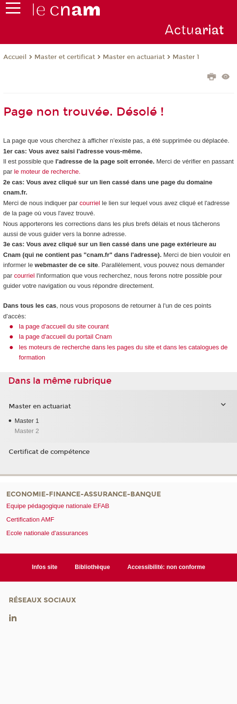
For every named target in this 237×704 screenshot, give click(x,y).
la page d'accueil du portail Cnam (65, 336)
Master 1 (186, 57)
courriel (89, 203)
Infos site (45, 567)
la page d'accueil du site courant (64, 326)
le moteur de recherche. (46, 171)
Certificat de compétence (49, 452)
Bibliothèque (92, 567)
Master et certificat (64, 57)
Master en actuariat (134, 57)
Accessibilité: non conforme (166, 567)
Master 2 (27, 430)
